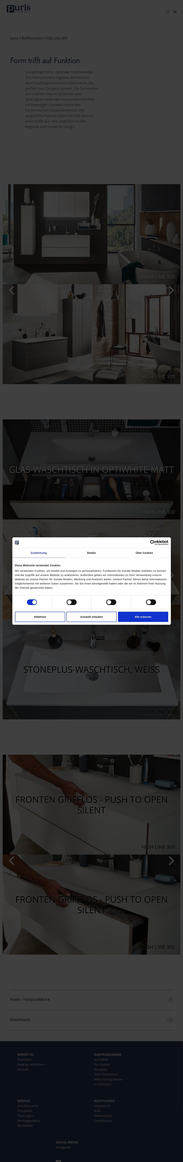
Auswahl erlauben (91, 616)
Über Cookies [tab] (144, 552)
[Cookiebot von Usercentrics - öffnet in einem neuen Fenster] (152, 542)
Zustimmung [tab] (39, 552)
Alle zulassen (143, 616)
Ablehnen (40, 616)
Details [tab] (91, 552)
